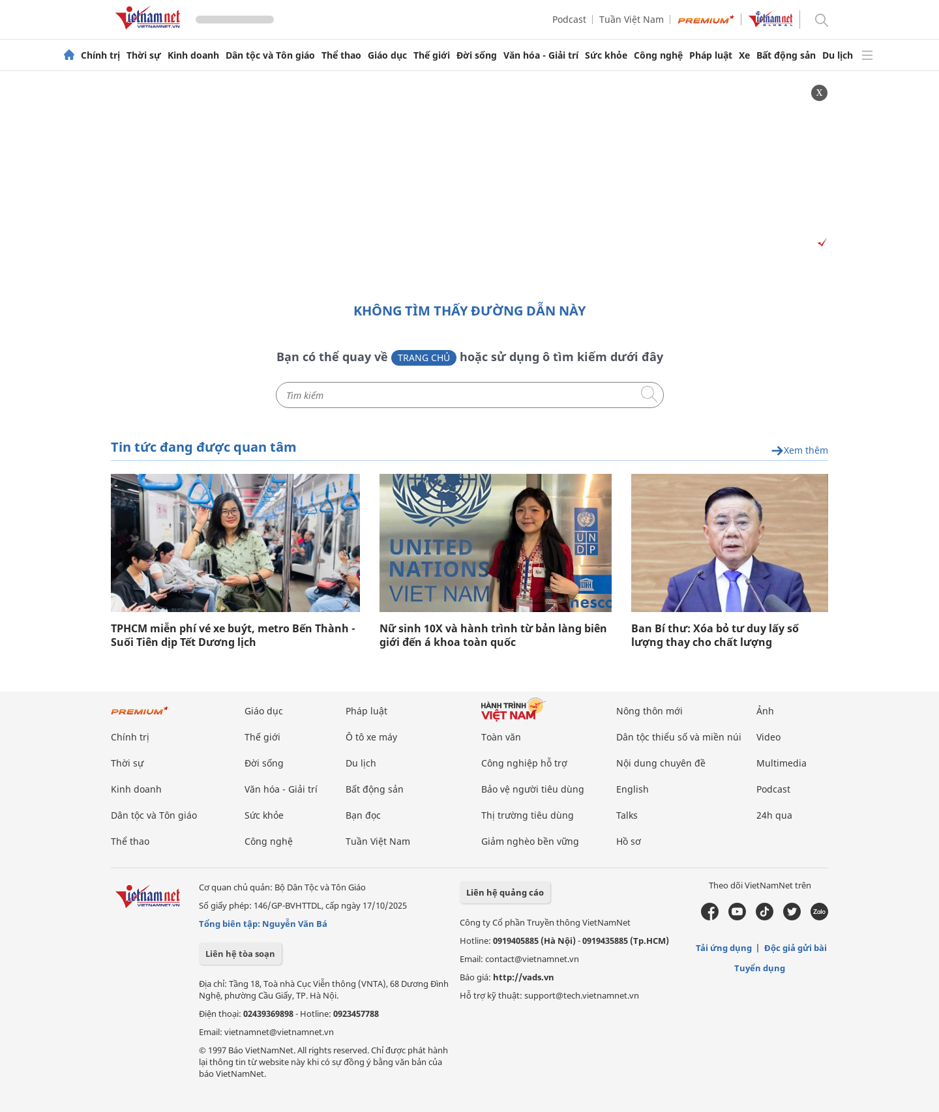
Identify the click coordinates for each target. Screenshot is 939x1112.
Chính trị (100, 55)
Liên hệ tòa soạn (240, 953)
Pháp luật (710, 55)
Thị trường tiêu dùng (527, 815)
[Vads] (820, 243)
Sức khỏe (606, 55)
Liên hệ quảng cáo (505, 892)
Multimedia (781, 763)
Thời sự (144, 55)
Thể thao (341, 55)
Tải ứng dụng (724, 948)
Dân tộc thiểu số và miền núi (678, 737)
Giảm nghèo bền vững (530, 841)
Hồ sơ (628, 841)
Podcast (569, 19)
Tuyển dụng (759, 968)
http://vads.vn (523, 977)
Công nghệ (658, 55)
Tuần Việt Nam (631, 19)
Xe (744, 55)
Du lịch (837, 55)
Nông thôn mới (649, 711)
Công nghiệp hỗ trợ (524, 763)
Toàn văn (501, 737)
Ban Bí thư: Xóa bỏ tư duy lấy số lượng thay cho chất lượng (715, 635)
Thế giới (431, 55)
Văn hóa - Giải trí (540, 55)
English (632, 789)
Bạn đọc (363, 815)
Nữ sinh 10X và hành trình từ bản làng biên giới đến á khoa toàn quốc (493, 635)
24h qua (774, 815)
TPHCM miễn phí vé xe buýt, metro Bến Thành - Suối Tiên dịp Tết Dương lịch (233, 635)
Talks (627, 815)
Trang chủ (424, 357)
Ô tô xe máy (371, 737)
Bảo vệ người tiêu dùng (532, 789)
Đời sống (476, 55)
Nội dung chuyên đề (661, 763)
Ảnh (765, 711)
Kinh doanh (193, 55)
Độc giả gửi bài (795, 948)
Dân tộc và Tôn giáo (270, 55)
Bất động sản (786, 55)
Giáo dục (387, 55)
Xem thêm (799, 450)
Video (768, 737)
